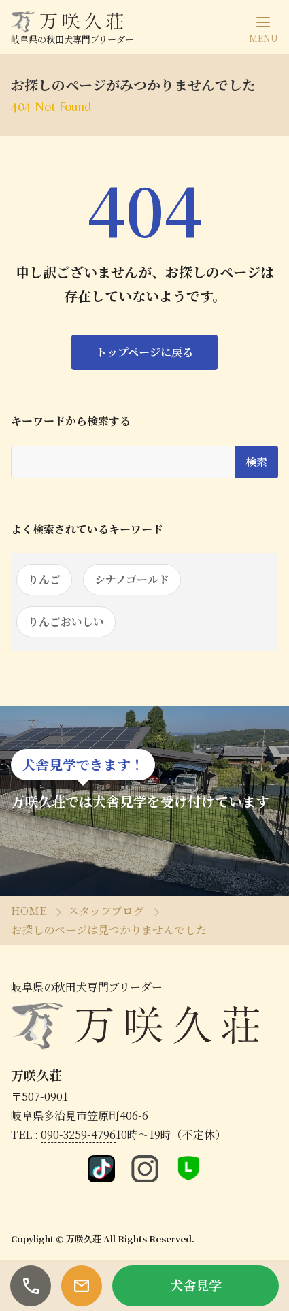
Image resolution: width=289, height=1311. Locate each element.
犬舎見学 (196, 1285)
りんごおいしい (66, 621)
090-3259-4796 (78, 1134)
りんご (44, 579)
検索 (256, 461)
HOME (28, 910)
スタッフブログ (106, 910)
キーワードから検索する (71, 421)
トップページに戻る (144, 352)
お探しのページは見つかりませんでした (109, 929)
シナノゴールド (132, 579)
